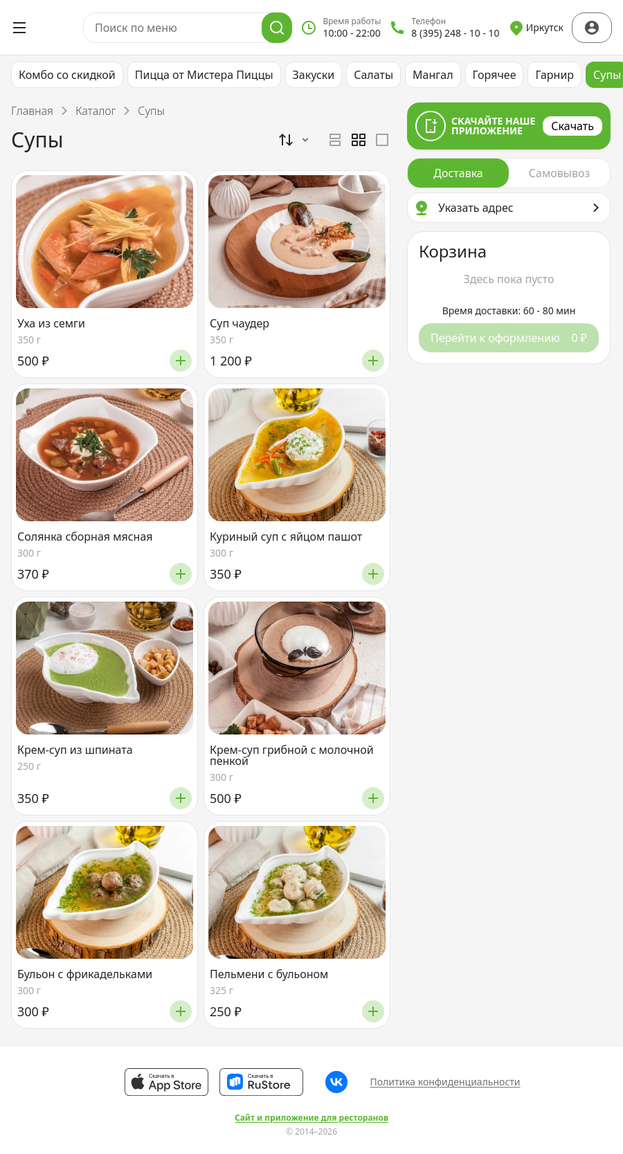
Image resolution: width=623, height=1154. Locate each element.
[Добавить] (181, 361)
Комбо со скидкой (67, 74)
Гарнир (554, 74)
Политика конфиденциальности (445, 1081)
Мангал (433, 74)
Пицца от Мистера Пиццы (204, 74)
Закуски (314, 74)
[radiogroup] (358, 140)
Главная (32, 110)
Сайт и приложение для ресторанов (311, 1118)
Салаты (373, 74)
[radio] (335, 140)
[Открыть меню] (19, 27)
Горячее (494, 74)
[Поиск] (277, 27)
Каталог (95, 110)
